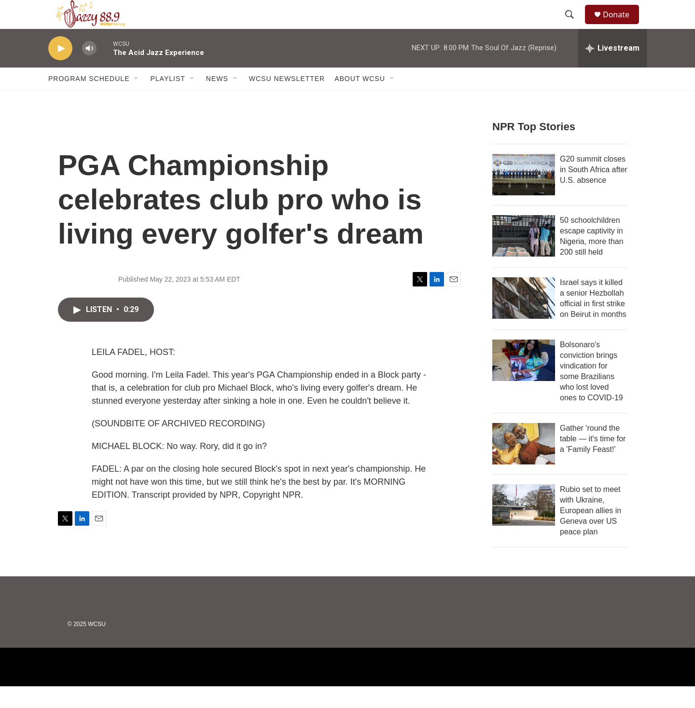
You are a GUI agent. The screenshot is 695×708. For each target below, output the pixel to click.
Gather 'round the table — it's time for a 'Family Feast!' (593, 460)
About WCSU (359, 100)
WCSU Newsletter (287, 100)
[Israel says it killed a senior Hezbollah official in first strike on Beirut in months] (523, 319)
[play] (60, 70)
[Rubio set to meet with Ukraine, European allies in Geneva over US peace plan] (523, 526)
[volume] (89, 70)
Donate (622, 25)
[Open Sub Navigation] (136, 100)
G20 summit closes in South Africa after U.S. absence (593, 191)
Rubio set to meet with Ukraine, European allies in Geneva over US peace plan (590, 532)
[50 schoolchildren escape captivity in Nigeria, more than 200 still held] (523, 257)
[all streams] (612, 70)
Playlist (167, 100)
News (217, 100)
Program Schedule (88, 100)
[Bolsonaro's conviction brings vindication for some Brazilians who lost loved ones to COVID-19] (523, 382)
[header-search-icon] (574, 25)
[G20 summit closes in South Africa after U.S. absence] (523, 196)
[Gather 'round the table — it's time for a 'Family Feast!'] (523, 465)
